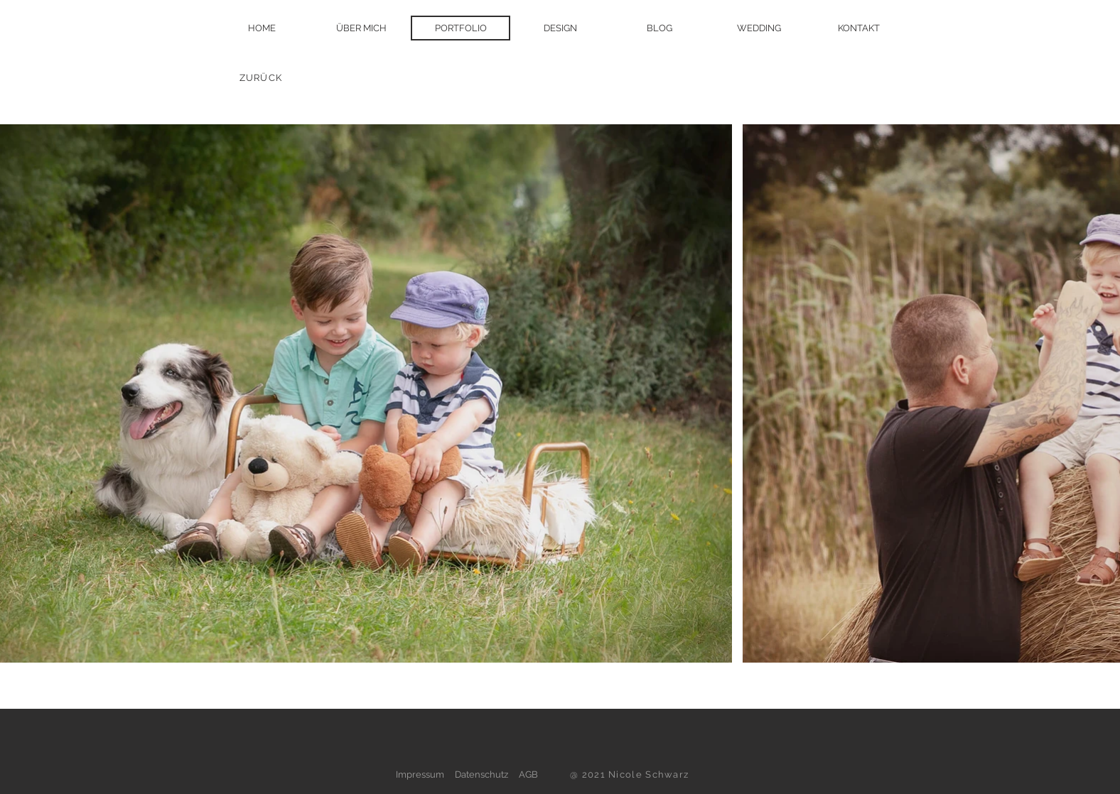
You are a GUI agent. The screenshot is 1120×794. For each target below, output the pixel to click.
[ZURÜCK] (262, 77)
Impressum (420, 774)
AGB (528, 774)
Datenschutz (481, 774)
